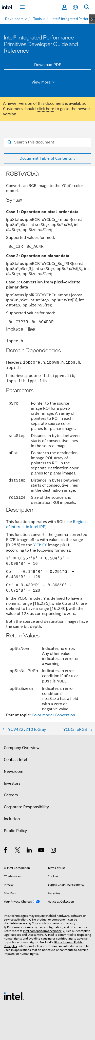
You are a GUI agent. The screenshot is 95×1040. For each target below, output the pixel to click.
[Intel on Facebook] (6, 851)
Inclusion (12, 818)
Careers (11, 795)
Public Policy (15, 830)
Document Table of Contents (46, 158)
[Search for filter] (47, 142)
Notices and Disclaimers (27, 935)
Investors (12, 783)
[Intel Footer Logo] (14, 996)
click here (45, 108)
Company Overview (22, 747)
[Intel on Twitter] (18, 851)
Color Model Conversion (53, 715)
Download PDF (47, 64)
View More (43, 82)
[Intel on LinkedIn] (29, 851)
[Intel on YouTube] (42, 851)
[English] (75, 7)
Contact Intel (15, 759)
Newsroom (13, 771)
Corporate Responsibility (26, 806)
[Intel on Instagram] (54, 851)
